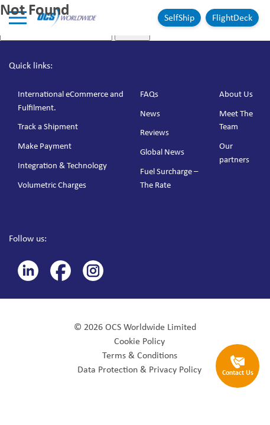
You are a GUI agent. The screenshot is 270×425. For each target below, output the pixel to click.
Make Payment (44, 145)
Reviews (154, 132)
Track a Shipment (48, 126)
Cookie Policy (139, 340)
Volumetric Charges (52, 184)
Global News (162, 151)
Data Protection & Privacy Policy (139, 369)
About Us (236, 94)
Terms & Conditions (139, 355)
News (150, 113)
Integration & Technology (62, 165)
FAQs (149, 94)
